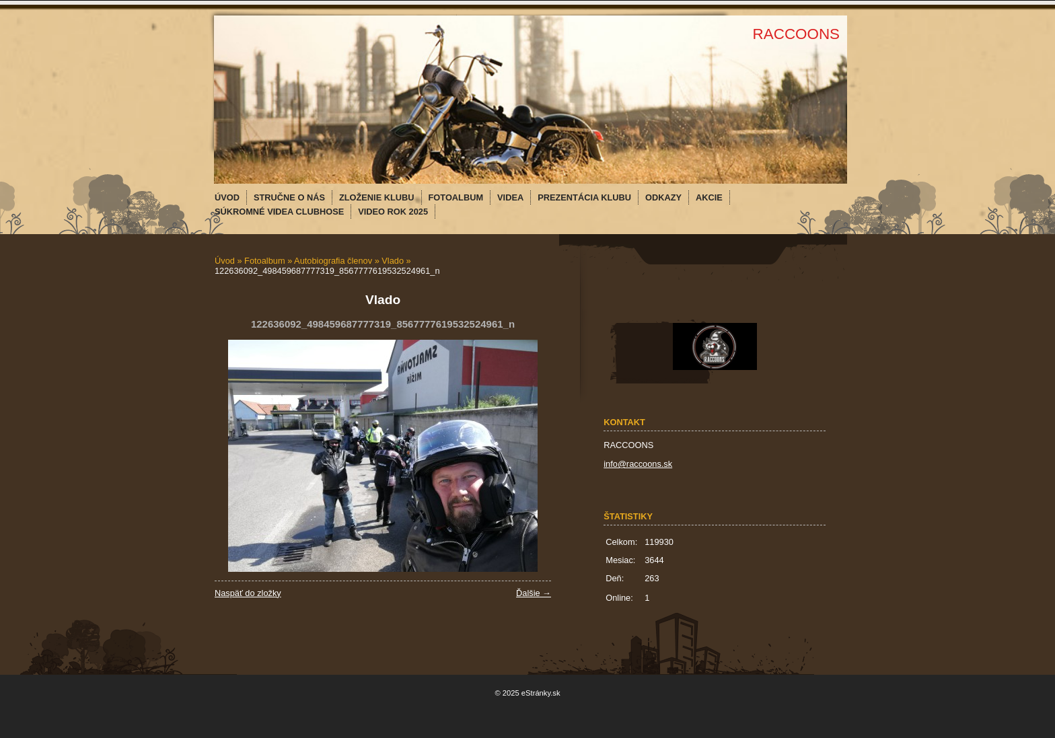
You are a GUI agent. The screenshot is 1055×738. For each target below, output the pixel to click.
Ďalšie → (533, 593)
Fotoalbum (264, 261)
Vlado (392, 261)
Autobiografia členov (333, 261)
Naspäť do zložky (248, 593)
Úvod (225, 261)
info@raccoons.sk (638, 464)
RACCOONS (796, 34)
